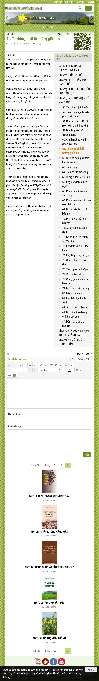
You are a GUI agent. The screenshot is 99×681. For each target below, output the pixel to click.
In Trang (7, 353)
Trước (60, 34)
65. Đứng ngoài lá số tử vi (76, 177)
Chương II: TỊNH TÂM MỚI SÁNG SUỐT (72, 82)
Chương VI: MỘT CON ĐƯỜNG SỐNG (70, 342)
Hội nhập (69, 1)
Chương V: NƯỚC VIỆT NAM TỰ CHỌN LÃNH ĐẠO (74, 332)
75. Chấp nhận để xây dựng (74, 262)
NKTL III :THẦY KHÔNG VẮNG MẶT (49, 531)
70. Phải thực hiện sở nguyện (74, 220)
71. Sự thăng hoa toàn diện (74, 230)
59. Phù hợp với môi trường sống (73, 132)
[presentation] (31, 443)
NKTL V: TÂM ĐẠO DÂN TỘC (49, 602)
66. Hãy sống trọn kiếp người (74, 184)
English (91, 1)
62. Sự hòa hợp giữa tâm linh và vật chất (75, 160)
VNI (87, 359)
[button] (88, 8)
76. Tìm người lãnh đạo (75, 269)
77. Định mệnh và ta (73, 274)
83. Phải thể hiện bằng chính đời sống (74, 314)
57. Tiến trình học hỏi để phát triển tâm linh (75, 114)
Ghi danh (58, 1)
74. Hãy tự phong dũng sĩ (76, 255)
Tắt (73, 359)
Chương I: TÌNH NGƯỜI (71, 74)
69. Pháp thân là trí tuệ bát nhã (74, 211)
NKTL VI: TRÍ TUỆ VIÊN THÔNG (49, 638)
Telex (80, 359)
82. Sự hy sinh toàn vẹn (75, 307)
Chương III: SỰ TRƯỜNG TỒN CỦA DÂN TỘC (74, 91)
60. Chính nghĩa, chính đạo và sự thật (74, 141)
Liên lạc (80, 1)
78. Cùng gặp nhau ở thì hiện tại (75, 281)
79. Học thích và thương (75, 288)
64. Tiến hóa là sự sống (75, 172)
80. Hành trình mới (72, 293)
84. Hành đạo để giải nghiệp (73, 323)
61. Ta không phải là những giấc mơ (73, 151)
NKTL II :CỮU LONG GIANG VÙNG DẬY (49, 496)
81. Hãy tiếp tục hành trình (74, 300)
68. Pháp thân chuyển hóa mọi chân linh (76, 202)
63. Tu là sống (70, 167)
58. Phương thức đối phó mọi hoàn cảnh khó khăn (76, 123)
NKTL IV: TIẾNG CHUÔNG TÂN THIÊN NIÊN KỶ (49, 567)
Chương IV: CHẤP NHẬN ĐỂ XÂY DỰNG (74, 100)
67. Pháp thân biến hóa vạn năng (74, 193)
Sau (67, 34)
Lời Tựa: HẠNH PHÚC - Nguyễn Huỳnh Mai (71, 67)
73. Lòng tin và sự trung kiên (75, 248)
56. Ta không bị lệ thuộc (75, 107)
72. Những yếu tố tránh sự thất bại (75, 239)
